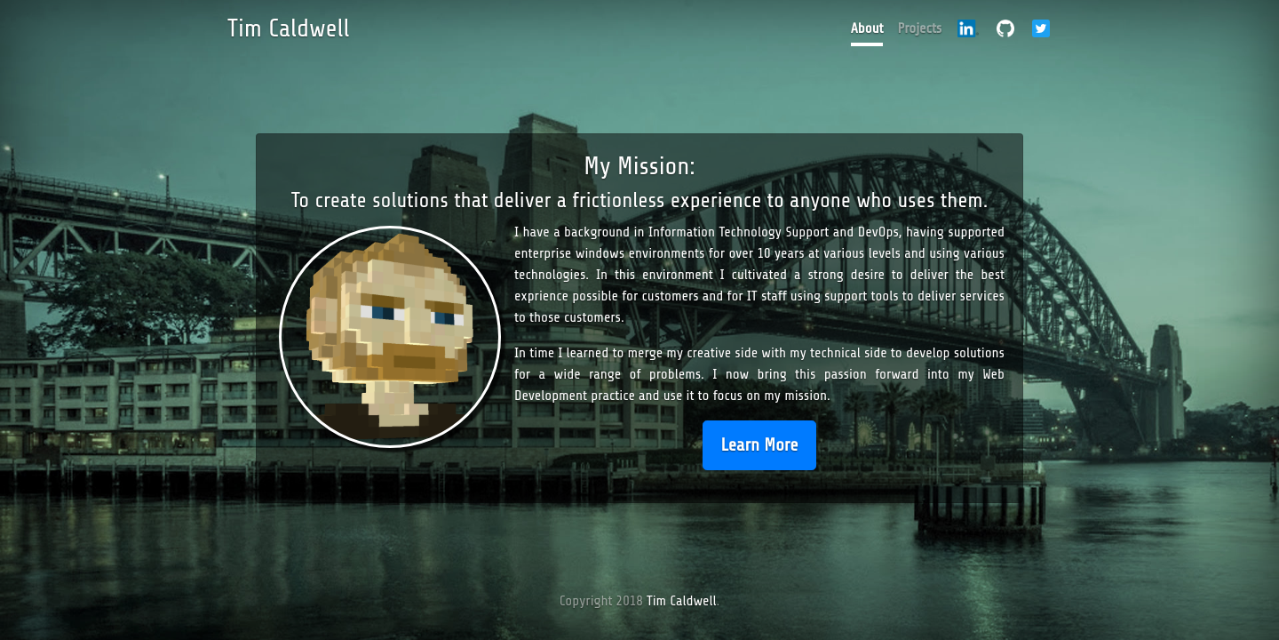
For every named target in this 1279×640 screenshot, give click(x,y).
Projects (919, 28)
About (867, 28)
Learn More (759, 445)
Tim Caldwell (288, 28)
